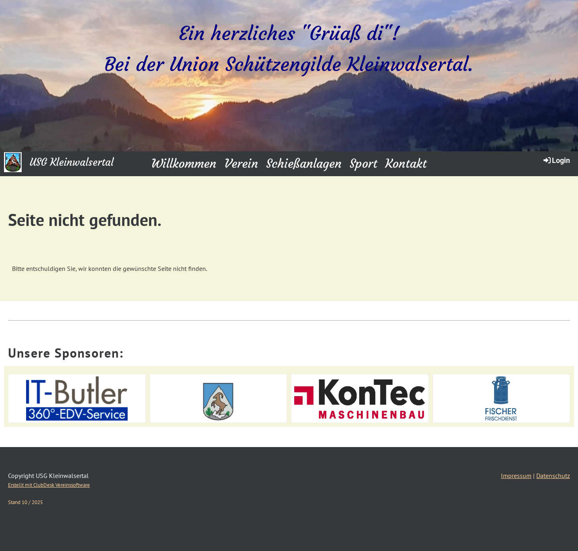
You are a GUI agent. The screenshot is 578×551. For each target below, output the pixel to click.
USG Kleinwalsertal (72, 162)
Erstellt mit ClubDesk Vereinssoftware (49, 485)
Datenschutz (553, 476)
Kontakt (406, 163)
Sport (363, 163)
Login (556, 160)
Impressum (516, 476)
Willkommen (183, 163)
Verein (241, 163)
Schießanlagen (304, 163)
